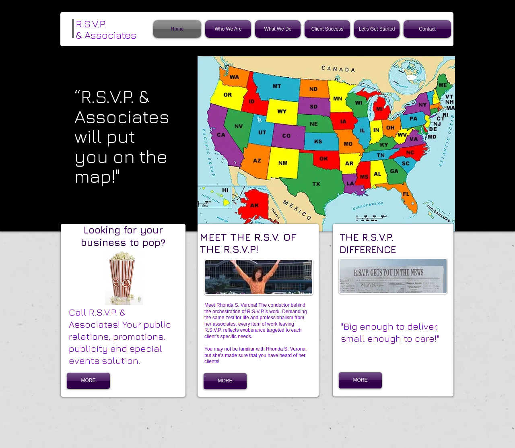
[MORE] (88, 381)
